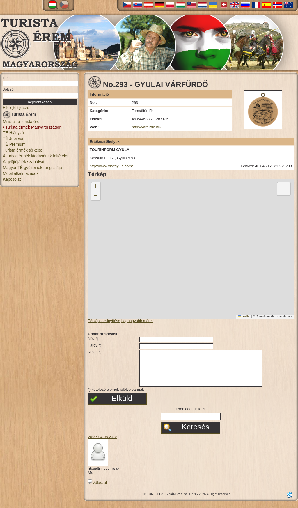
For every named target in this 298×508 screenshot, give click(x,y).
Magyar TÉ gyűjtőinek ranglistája (32, 167)
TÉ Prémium (14, 144)
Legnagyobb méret (137, 321)
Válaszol (97, 489)
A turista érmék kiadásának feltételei (35, 156)
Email (8, 78)
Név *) (93, 338)
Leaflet (244, 316)
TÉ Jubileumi (14, 138)
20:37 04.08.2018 (102, 444)
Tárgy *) (94, 345)
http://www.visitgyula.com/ (111, 166)
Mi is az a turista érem (23, 121)
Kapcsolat (12, 179)
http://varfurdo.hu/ (147, 127)
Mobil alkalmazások (20, 173)
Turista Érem (19, 115)
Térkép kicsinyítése (104, 321)
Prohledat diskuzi (190, 416)
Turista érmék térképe (22, 150)
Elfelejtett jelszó (16, 107)
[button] (95, 186)
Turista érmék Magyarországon (33, 127)
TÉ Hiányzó (13, 132)
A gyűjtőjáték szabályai (23, 161)
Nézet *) (95, 352)
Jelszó (8, 89)
